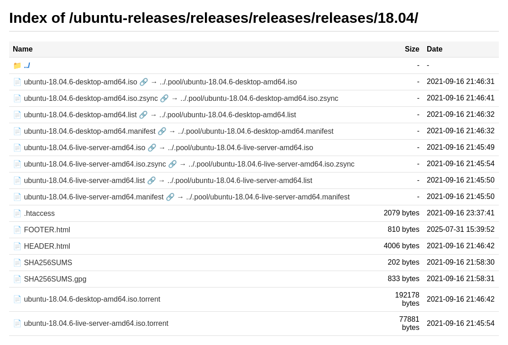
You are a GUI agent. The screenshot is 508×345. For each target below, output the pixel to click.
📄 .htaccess (34, 213)
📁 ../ (21, 65)
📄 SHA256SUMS (42, 263)
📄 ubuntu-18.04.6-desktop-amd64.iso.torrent (86, 299)
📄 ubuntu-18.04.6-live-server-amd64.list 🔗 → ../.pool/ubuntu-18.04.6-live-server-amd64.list (162, 180)
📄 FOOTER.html (41, 230)
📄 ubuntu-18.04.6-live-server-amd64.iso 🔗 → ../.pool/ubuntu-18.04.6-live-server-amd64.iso (163, 148)
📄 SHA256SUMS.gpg (49, 279)
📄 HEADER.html (41, 246)
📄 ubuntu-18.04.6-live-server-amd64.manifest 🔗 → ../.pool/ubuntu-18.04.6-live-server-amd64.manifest (181, 197)
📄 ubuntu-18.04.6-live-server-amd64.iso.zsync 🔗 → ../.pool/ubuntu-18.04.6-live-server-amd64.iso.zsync (184, 164)
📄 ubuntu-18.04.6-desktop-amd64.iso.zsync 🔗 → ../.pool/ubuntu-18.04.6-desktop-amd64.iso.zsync (175, 98)
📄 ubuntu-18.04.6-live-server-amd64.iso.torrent (90, 323)
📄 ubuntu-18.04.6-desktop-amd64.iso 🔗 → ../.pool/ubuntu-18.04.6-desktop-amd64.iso (155, 82)
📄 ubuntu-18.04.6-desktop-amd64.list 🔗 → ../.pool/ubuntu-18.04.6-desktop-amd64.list (154, 115)
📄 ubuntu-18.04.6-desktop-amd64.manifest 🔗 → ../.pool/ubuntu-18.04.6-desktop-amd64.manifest (173, 131)
